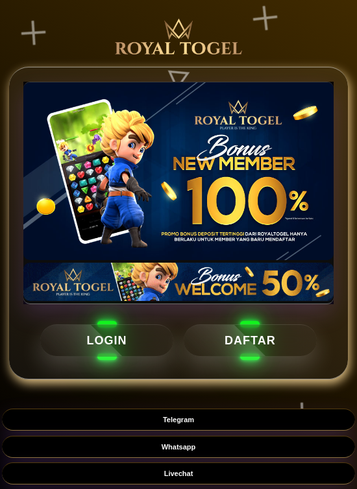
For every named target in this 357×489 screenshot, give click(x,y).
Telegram (178, 419)
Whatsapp (179, 447)
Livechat (178, 473)
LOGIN (107, 340)
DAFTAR (250, 340)
